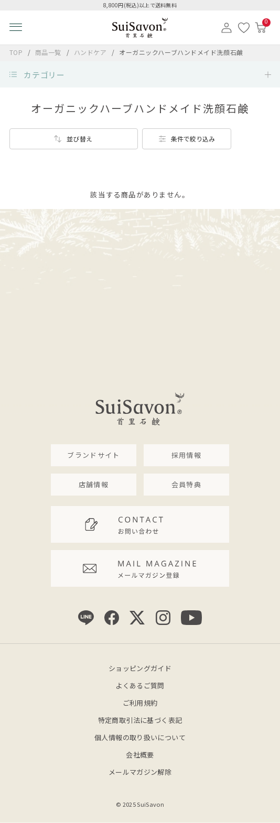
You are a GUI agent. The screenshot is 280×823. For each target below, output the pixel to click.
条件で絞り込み (193, 138)
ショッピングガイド (140, 668)
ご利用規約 (140, 703)
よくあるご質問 (140, 685)
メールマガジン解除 (140, 772)
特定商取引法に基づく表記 (140, 720)
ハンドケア (91, 52)
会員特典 (186, 484)
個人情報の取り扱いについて (140, 737)
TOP (16, 52)
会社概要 (140, 755)
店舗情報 (94, 484)
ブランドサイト (93, 455)
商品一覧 (48, 52)
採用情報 (186, 455)
